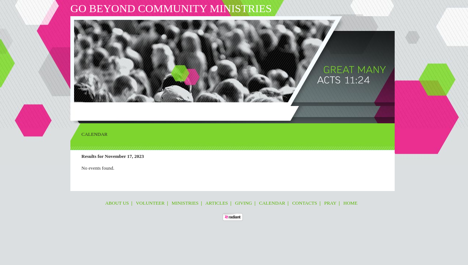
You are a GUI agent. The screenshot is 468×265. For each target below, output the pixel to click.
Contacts (247, 112)
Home (283, 112)
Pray (267, 112)
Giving (198, 112)
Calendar (221, 112)
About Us (97, 112)
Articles (177, 112)
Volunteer (124, 112)
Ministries (152, 112)
